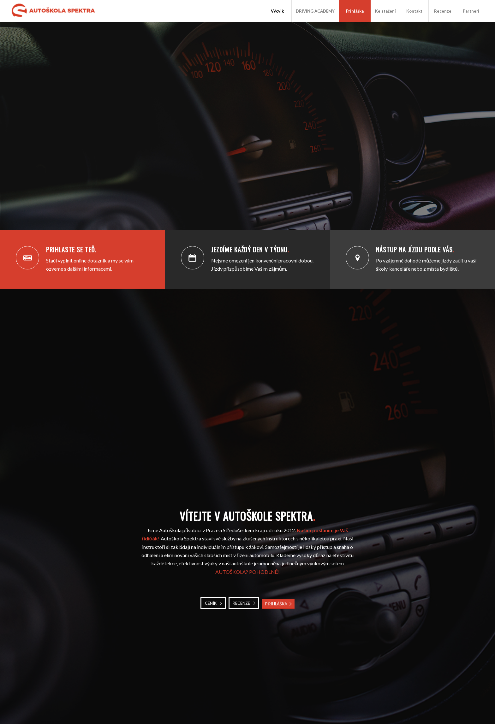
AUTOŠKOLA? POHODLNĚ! (247, 572)
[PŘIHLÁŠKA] (278, 604)
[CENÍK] (213, 603)
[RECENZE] (244, 603)
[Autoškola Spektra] (55, 11)
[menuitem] (277, 11)
